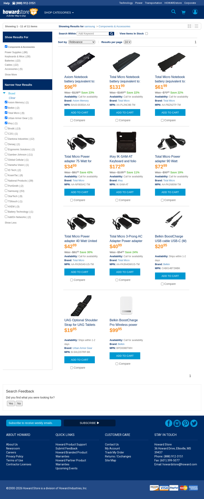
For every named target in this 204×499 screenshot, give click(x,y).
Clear (12, 98)
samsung (89, 26)
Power (138, 2)
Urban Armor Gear (82, 348)
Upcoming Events (66, 468)
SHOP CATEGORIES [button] (59, 12)
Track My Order (114, 452)
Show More (11, 74)
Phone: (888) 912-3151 (168, 456)
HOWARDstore (173, 2)
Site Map (110, 460)
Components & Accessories (114, 26)
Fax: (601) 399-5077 (166, 460)
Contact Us (112, 444)
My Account (112, 448)
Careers (11, 452)
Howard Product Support (71, 444)
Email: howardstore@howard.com (175, 464)
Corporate (190, 2)
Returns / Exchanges (118, 456)
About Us (12, 444)
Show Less (11, 222)
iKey (120, 180)
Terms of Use (14, 460)
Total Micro (123, 100)
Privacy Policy (14, 456)
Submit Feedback (66, 448)
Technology (126, 2)
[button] (183, 13)
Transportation (153, 2)
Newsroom (13, 448)
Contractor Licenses (18, 464)
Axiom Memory (81, 100)
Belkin (166, 264)
